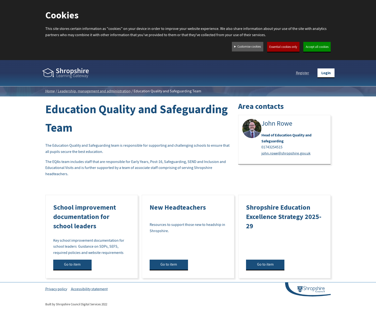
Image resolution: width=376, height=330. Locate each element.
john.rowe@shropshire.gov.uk (286, 153)
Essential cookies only (283, 47)
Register (302, 73)
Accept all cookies (317, 47)
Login (326, 72)
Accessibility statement (89, 289)
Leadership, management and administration (94, 91)
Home (50, 91)
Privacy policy (56, 289)
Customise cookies (249, 47)
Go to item (72, 264)
